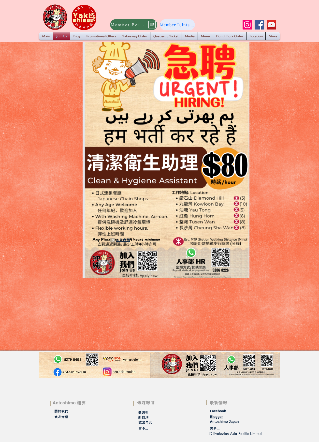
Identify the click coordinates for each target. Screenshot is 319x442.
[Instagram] (247, 24)
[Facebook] (259, 24)
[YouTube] (271, 24)
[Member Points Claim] (133, 24)
